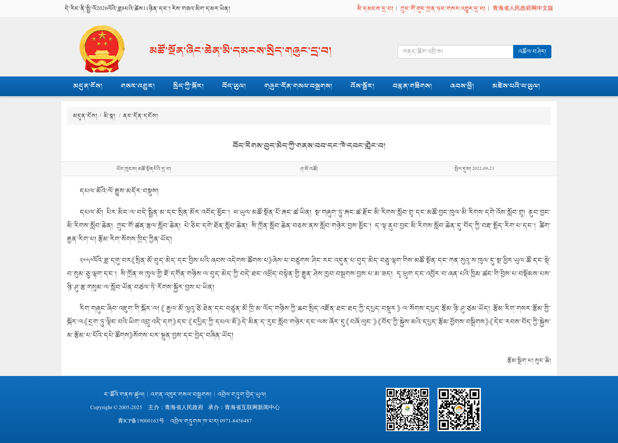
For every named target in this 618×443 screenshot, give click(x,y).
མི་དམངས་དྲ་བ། (375, 8)
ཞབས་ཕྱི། (462, 86)
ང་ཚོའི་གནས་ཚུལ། (124, 394)
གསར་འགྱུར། (138, 86)
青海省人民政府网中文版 (523, 8)
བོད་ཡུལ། (234, 86)
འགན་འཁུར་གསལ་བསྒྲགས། (181, 394)
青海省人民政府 (184, 407)
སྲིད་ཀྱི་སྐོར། (188, 86)
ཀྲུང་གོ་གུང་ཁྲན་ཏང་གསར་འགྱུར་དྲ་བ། (443, 8)
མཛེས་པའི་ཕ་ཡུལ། (516, 86)
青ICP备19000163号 (141, 421)
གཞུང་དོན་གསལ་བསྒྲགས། (298, 86)
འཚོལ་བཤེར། (532, 51)
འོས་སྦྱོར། (362, 86)
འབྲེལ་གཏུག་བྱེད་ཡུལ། (242, 394)
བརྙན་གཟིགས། (412, 86)
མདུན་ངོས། (87, 86)
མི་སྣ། (110, 115)
